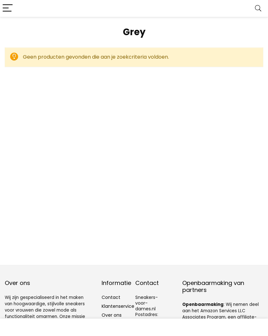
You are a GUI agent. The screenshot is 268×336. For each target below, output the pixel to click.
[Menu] (7, 8)
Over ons (112, 315)
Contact (111, 297)
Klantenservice (118, 306)
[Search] (258, 8)
